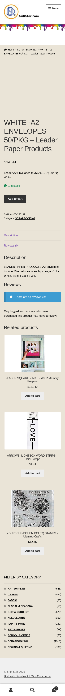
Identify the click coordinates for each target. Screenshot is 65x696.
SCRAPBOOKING (27, 49)
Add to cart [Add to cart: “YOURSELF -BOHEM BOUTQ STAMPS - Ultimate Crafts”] (32, 550)
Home (11, 49)
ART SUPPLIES (16, 588)
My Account (11, 690)
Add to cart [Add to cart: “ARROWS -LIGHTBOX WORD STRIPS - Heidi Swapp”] (32, 473)
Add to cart (15, 198)
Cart (51, 688)
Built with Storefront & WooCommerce (27, 676)
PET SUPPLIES (16, 629)
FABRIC (12, 600)
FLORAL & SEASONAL (21, 606)
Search (32, 690)
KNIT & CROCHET (18, 612)
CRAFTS (13, 594)
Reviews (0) (11, 245)
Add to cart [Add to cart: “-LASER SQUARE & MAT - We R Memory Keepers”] (32, 395)
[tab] (32, 235)
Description (11, 235)
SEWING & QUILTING (20, 647)
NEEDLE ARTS (16, 617)
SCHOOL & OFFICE (19, 635)
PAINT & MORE (16, 623)
